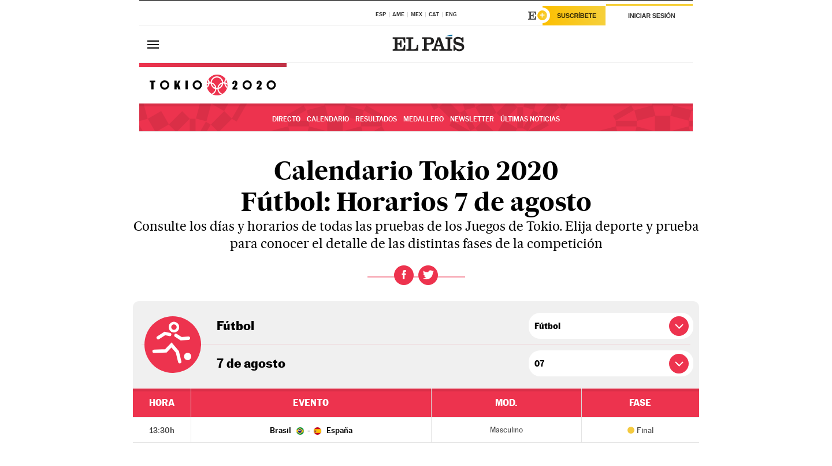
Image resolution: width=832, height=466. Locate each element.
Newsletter (472, 119)
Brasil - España (311, 430)
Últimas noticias (530, 119)
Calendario (328, 119)
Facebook (404, 275)
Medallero (423, 119)
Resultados (376, 119)
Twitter (428, 275)
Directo (286, 119)
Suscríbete (576, 15)
